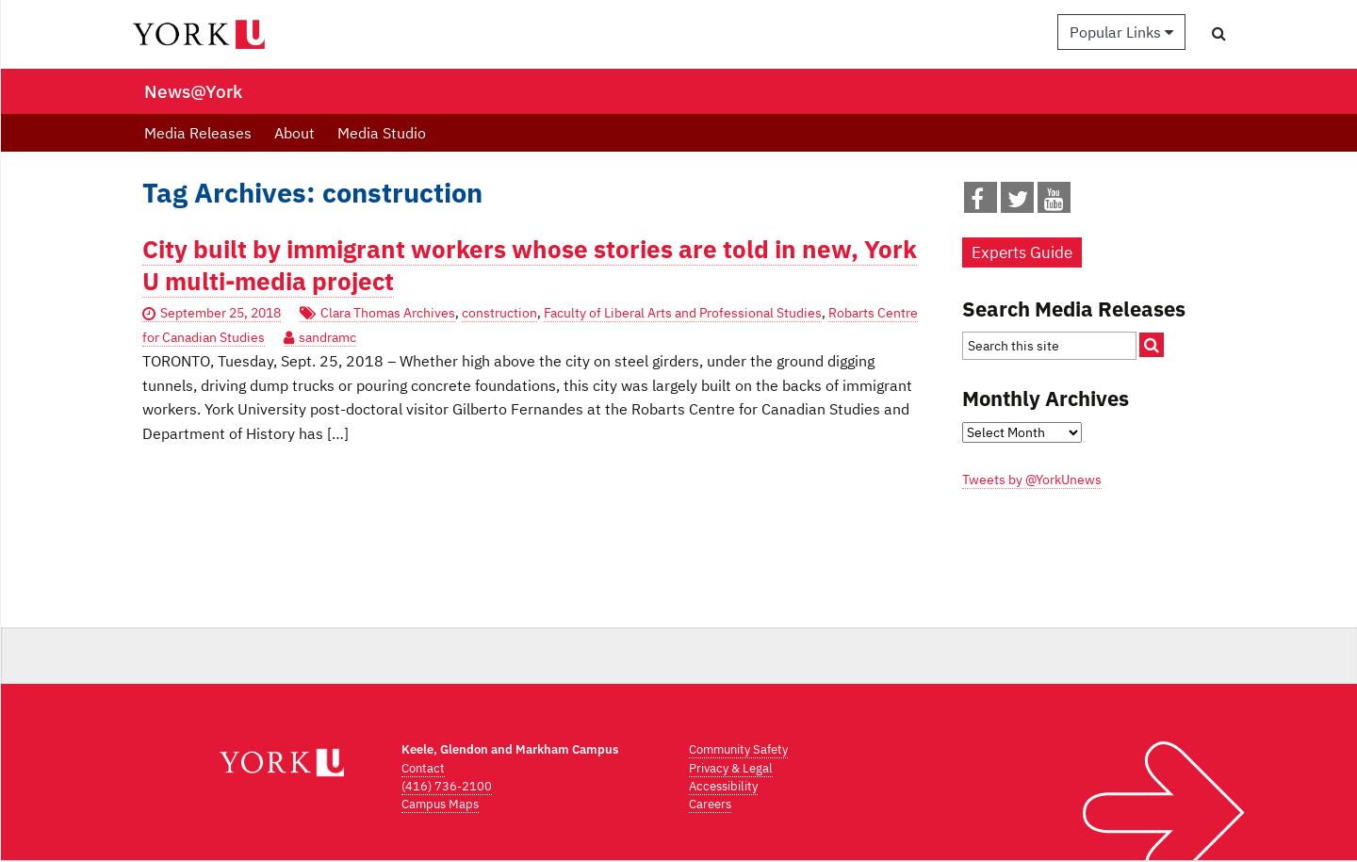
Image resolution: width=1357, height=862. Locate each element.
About (294, 132)
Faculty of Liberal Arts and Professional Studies (683, 312)
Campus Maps (440, 804)
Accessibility (723, 786)
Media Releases (198, 132)
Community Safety (738, 749)
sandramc (327, 337)
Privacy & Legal (731, 768)
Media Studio (381, 132)
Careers (710, 804)
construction (499, 312)
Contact (423, 768)
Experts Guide (1022, 252)
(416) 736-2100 (446, 786)
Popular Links (1121, 32)
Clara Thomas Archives (387, 312)
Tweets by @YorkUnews (1032, 479)
